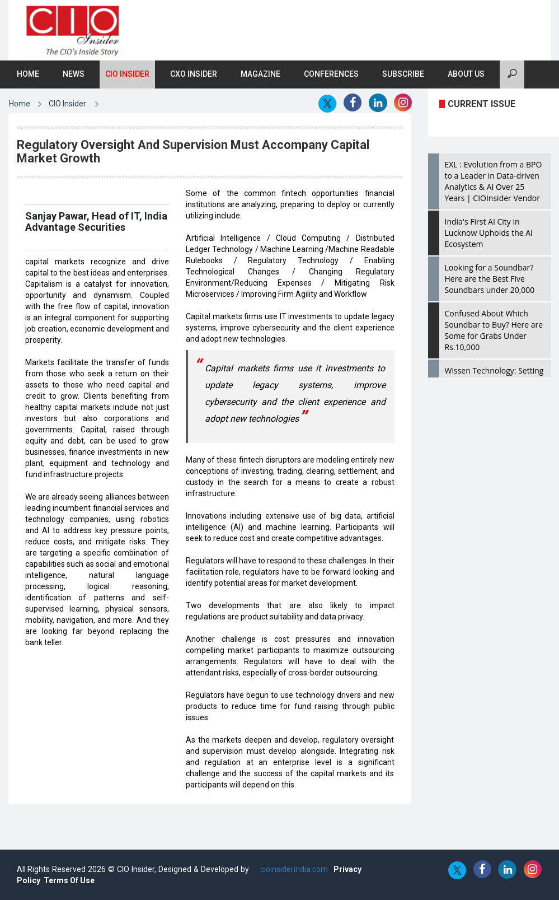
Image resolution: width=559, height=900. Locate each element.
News (73, 73)
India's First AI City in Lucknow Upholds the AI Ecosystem (489, 232)
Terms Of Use (69, 880)
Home (28, 73)
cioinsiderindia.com (293, 869)
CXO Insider (193, 73)
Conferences (331, 73)
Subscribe (403, 73)
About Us (466, 73)
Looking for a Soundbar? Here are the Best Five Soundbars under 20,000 (490, 278)
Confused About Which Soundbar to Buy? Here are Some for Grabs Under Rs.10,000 (494, 330)
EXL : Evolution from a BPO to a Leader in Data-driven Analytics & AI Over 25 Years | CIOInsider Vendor (493, 181)
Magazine (260, 73)
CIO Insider (127, 73)
